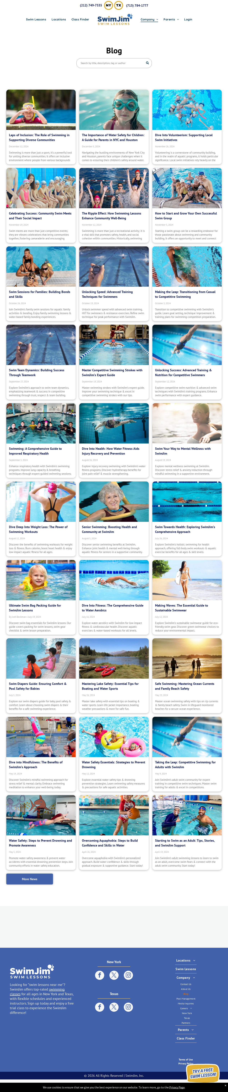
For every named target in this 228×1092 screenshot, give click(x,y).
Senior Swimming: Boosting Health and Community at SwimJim (109, 529)
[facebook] (99, 976)
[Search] (114, 63)
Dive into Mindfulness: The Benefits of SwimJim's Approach (36, 764)
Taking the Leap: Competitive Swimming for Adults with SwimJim (185, 764)
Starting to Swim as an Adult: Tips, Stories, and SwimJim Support (185, 842)
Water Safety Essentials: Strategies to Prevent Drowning (113, 764)
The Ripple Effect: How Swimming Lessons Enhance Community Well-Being (111, 215)
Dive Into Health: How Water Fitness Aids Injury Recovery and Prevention (110, 451)
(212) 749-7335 (91, 5)
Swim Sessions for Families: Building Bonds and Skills (39, 294)
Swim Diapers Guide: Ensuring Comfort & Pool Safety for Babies (38, 686)
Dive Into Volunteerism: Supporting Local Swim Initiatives (184, 137)
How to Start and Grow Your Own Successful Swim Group (186, 215)
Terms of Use (186, 1059)
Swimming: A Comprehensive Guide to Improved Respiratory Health (35, 451)
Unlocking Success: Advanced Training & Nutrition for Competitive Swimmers (183, 372)
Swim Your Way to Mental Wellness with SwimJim (183, 451)
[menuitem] (36, 19)
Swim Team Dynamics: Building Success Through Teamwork (36, 372)
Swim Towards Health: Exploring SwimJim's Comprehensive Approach (185, 529)
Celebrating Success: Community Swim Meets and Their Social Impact (40, 215)
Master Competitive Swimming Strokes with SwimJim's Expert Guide (112, 372)
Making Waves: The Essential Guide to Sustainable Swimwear (181, 607)
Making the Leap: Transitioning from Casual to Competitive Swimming (185, 294)
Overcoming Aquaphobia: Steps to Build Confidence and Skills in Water (110, 842)
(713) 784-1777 (137, 5)
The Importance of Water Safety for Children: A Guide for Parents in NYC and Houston (113, 137)
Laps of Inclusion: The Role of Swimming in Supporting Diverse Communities (39, 137)
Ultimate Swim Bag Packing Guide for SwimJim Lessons (35, 607)
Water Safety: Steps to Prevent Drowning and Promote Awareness (40, 842)
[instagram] (128, 976)
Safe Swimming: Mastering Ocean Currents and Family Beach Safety (184, 686)
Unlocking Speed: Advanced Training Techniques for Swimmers (107, 294)
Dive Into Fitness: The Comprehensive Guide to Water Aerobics (112, 607)
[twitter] (114, 976)
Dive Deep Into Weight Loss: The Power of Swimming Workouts (38, 529)
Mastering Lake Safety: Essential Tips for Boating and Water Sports (110, 686)
